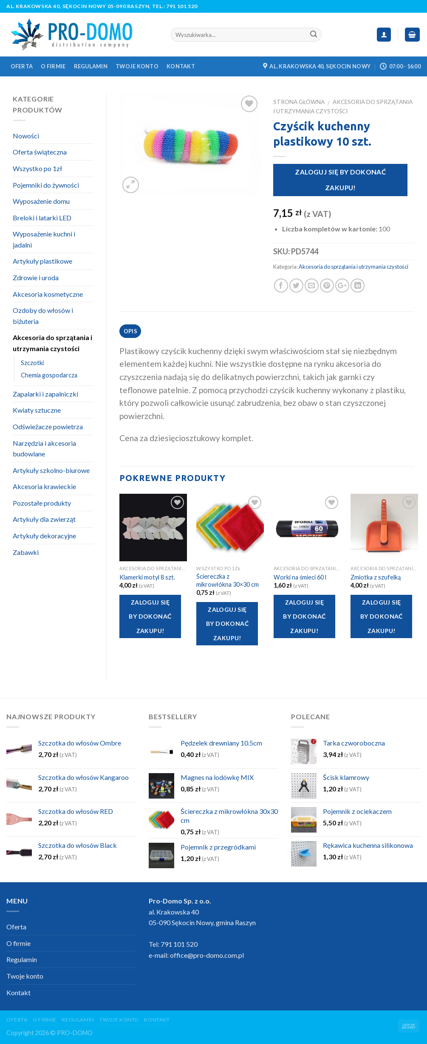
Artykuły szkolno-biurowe (51, 470)
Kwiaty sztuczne (37, 410)
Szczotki (32, 362)
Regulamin (90, 66)
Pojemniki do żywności (46, 185)
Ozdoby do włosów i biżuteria (43, 315)
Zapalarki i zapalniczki (45, 394)
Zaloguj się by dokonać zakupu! (340, 179)
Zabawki (26, 552)
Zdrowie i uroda (36, 277)
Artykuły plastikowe (42, 261)
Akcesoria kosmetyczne (48, 294)
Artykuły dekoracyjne (44, 536)
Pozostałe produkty (42, 503)
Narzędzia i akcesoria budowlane (44, 448)
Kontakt (181, 66)
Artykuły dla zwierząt (44, 519)
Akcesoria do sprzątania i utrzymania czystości (353, 266)
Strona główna (299, 101)
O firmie (53, 66)
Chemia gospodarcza (49, 375)
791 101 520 (182, 6)
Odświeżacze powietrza (48, 426)
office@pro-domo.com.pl (207, 955)
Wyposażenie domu (41, 201)
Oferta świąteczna (40, 152)
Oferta (22, 66)
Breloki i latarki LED (42, 218)
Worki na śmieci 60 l (300, 577)
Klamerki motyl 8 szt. (147, 577)
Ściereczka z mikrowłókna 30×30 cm (227, 580)
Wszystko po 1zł (37, 168)
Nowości (26, 136)
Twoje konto (137, 66)
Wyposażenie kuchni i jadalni (44, 239)
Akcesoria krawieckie (44, 486)
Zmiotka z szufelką (376, 577)
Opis (130, 331)
